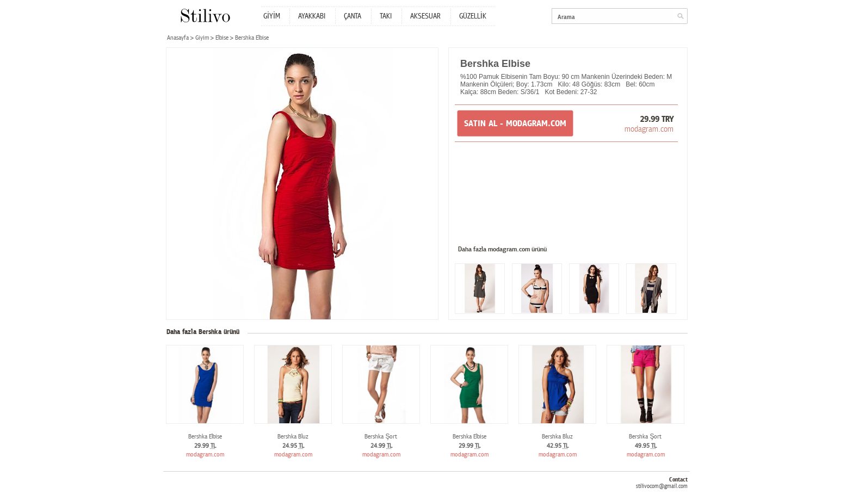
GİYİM (271, 16)
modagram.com (649, 129)
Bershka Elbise (205, 436)
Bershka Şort (380, 436)
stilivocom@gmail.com (662, 486)
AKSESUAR (425, 16)
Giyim (202, 37)
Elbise (221, 37)
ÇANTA (352, 16)
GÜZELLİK (472, 16)
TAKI (386, 16)
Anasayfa (178, 37)
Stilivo (204, 15)
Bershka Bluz (292, 436)
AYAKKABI (311, 16)
